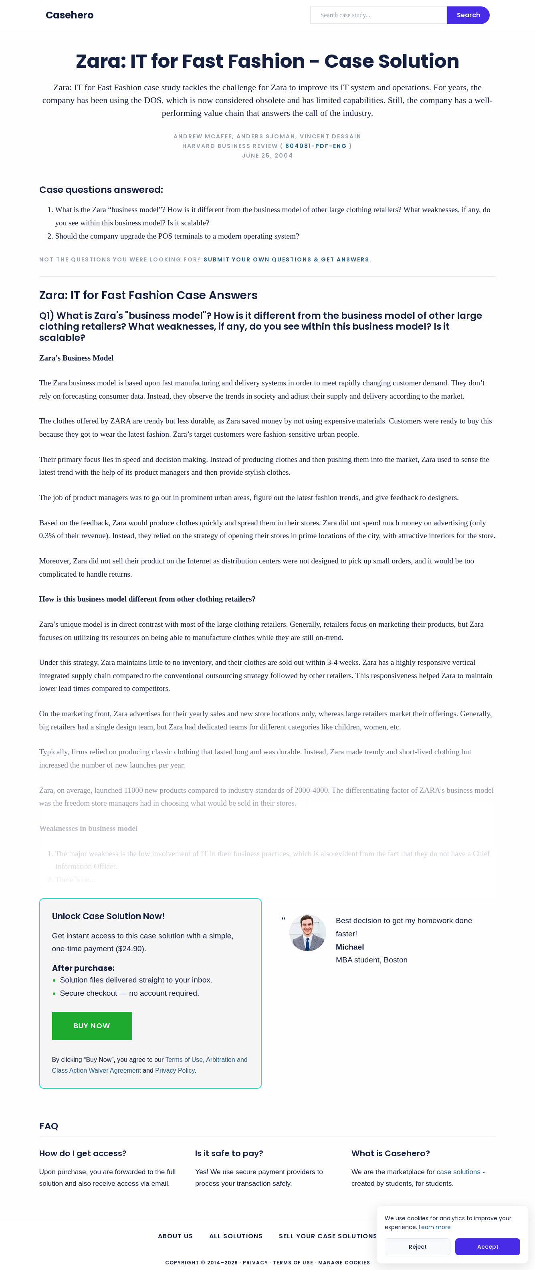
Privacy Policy (174, 1070)
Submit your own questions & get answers (286, 259)
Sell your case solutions (328, 1236)
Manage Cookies (344, 1263)
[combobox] (378, 15)
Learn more (435, 1227)
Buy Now (92, 1026)
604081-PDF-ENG (316, 146)
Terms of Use (184, 1059)
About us (175, 1236)
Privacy (255, 1262)
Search (468, 15)
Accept (488, 1247)
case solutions (458, 1172)
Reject (418, 1247)
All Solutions (236, 1236)
